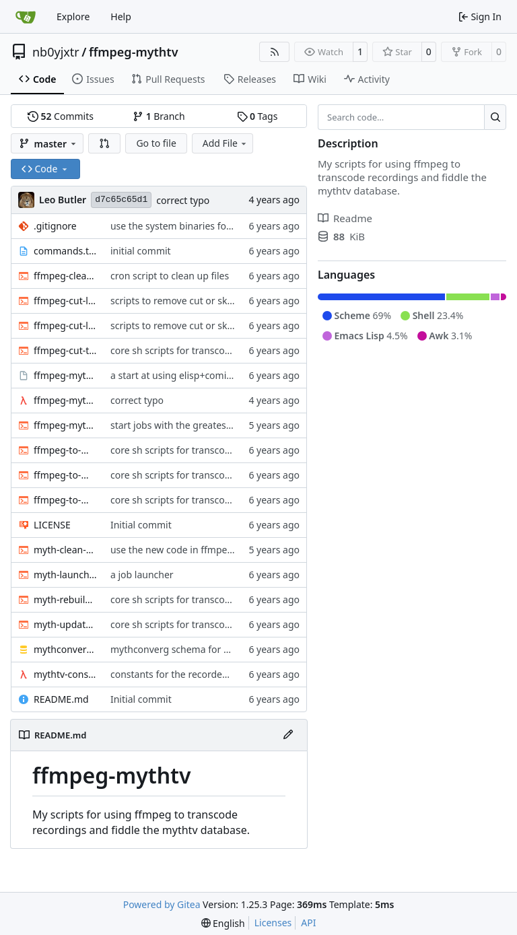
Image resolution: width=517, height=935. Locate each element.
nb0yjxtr (55, 52)
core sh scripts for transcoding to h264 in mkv (211, 350)
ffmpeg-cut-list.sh (65, 325)
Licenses (273, 922)
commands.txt (65, 250)
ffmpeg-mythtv (133, 52)
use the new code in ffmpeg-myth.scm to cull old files (227, 549)
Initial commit (141, 524)
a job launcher (142, 574)
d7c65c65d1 (121, 200)
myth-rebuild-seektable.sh (65, 599)
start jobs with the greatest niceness (190, 425)
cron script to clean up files (169, 275)
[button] (104, 143)
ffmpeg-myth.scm (65, 400)
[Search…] (495, 117)
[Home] (25, 17)
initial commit (140, 250)
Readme (345, 218)
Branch (159, 116)
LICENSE (52, 524)
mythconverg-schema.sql (65, 649)
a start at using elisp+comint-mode (187, 375)
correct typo (182, 200)
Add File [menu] (225, 143)
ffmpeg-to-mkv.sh (65, 499)
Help (120, 16)
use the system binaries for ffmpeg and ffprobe (214, 225)
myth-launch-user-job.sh (65, 574)
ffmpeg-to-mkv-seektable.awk (65, 475)
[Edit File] (288, 735)
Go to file (156, 143)
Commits (61, 116)
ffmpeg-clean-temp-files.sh (65, 275)
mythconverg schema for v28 (174, 649)
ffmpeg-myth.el (65, 375)
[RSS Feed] (274, 52)
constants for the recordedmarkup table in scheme (222, 674)
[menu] (223, 923)
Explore (73, 16)
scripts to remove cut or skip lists (182, 300)
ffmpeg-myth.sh (65, 425)
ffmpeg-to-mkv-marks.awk (65, 450)
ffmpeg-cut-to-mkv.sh (65, 350)
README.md (61, 699)
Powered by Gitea (162, 904)
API (308, 922)
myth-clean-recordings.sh (65, 549)
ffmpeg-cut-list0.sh (65, 300)
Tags (257, 116)
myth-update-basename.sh (65, 624)
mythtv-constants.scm (65, 674)
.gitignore (55, 225)
